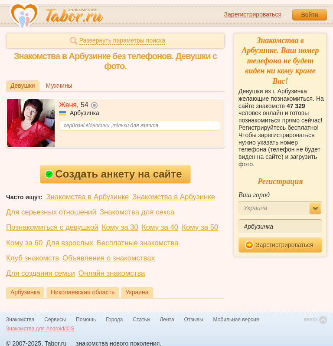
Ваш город (254, 194)
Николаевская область (82, 292)
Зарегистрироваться (252, 14)
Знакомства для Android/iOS (40, 329)
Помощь (86, 319)
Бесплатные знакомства (137, 243)
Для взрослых (69, 243)
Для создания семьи (40, 273)
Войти (309, 14)
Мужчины (59, 85)
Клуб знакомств (32, 258)
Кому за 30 (120, 227)
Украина (136, 292)
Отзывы (193, 319)
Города (114, 319)
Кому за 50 (200, 227)
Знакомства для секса (137, 212)
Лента (167, 319)
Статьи (141, 319)
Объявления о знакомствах (108, 258)
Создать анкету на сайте (113, 174)
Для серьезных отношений (51, 212)
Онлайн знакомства (111, 273)
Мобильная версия (236, 319)
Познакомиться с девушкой (52, 227)
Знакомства (20, 319)
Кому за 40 (160, 227)
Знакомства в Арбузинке (87, 197)
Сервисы (55, 319)
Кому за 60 (24, 243)
